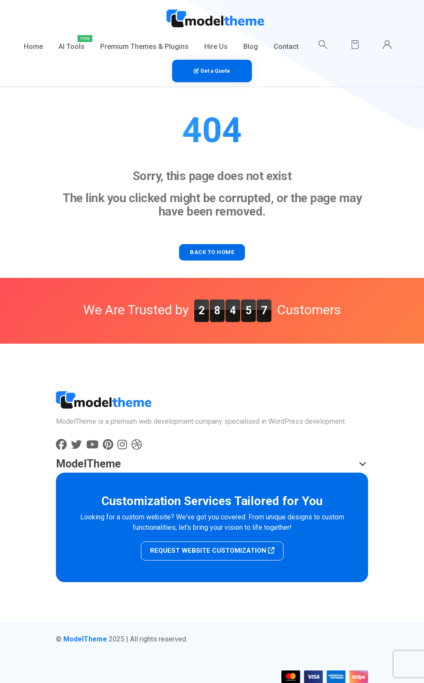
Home (33, 46)
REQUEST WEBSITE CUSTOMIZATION (212, 550)
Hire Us (216, 46)
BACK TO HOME (212, 252)
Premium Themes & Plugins (144, 46)
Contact (286, 46)
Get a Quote (212, 71)
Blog (250, 46)
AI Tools (72, 46)
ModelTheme (85, 639)
